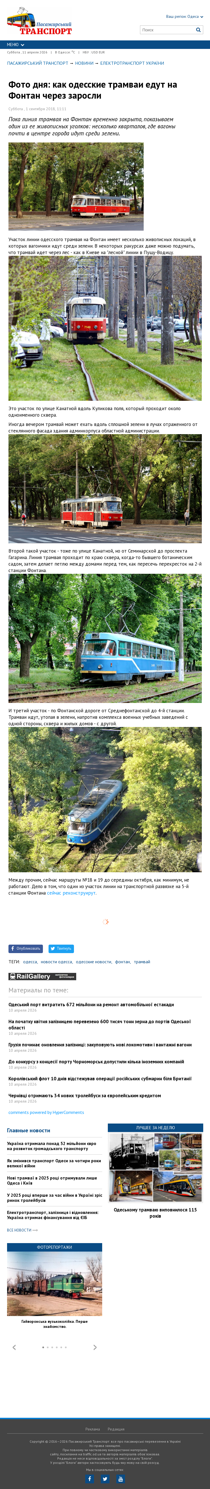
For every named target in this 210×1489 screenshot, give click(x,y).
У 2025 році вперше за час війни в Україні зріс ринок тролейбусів (54, 1197)
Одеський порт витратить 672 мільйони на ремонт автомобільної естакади (91, 1004)
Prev (14, 1347)
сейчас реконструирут (71, 893)
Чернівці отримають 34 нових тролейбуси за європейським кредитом (84, 1095)
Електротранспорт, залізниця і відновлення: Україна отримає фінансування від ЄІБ (53, 1214)
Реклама (93, 1429)
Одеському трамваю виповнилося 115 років (155, 1213)
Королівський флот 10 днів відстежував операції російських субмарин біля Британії (100, 1078)
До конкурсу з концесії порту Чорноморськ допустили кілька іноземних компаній (96, 1062)
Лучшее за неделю (155, 1127)
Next (95, 1347)
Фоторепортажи (54, 1247)
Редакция (116, 1429)
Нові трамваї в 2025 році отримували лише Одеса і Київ (52, 1180)
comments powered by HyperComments (46, 1112)
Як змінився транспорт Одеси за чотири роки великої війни (54, 1163)
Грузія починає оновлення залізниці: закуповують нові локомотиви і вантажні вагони (100, 1045)
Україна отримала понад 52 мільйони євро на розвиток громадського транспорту (51, 1145)
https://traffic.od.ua (51, 20)
